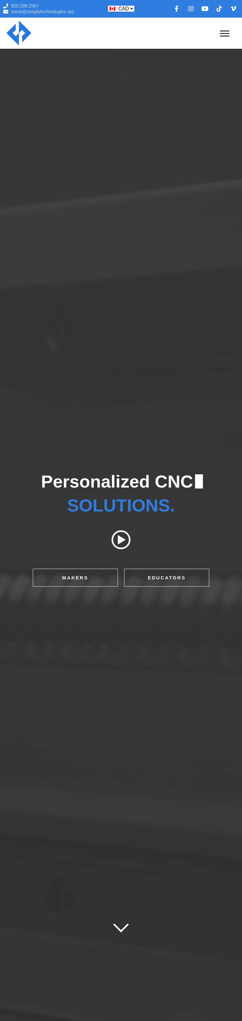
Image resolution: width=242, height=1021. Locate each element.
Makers (75, 577)
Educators (167, 577)
